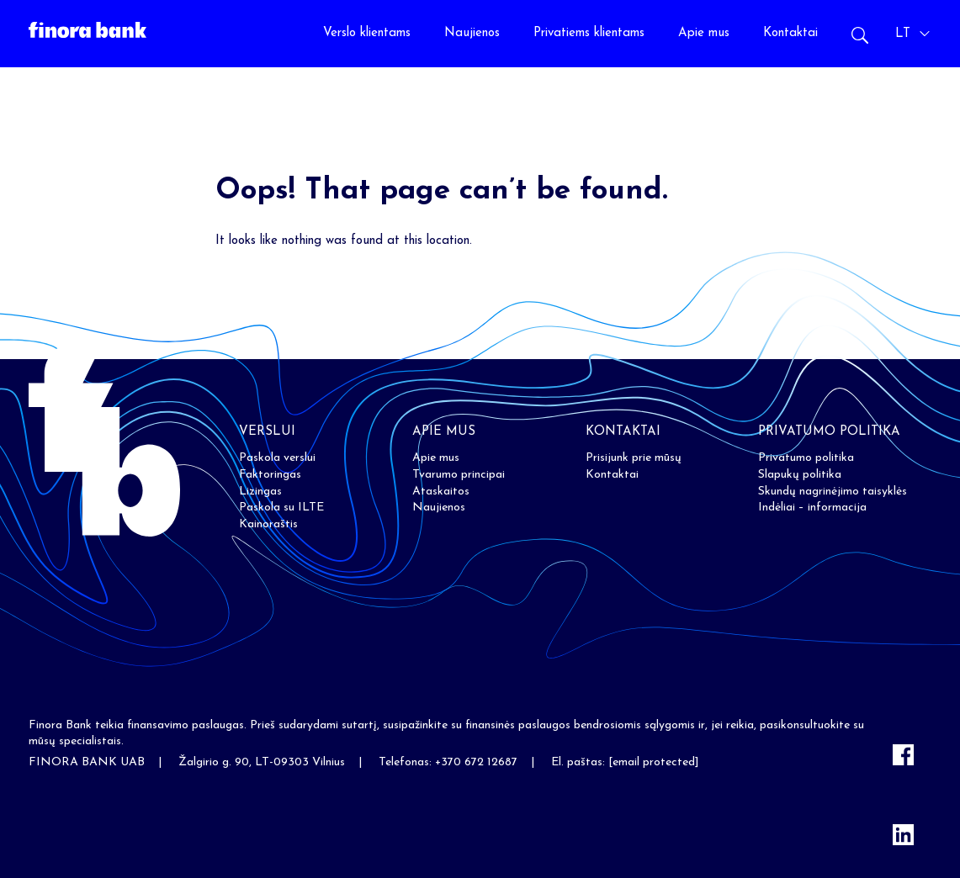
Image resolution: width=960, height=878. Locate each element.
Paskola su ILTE (281, 507)
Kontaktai (790, 33)
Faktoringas (270, 474)
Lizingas (260, 491)
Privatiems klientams (588, 33)
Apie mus (703, 33)
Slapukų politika (799, 474)
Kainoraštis (268, 524)
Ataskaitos (440, 491)
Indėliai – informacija (812, 507)
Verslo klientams (367, 33)
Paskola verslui (277, 458)
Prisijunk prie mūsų (634, 458)
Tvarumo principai (458, 474)
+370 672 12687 (476, 762)
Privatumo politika (806, 458)
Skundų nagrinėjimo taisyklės (832, 491)
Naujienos (472, 33)
